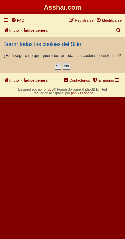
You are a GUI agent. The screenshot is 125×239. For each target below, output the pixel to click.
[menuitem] (17, 20)
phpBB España (82, 93)
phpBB (49, 89)
